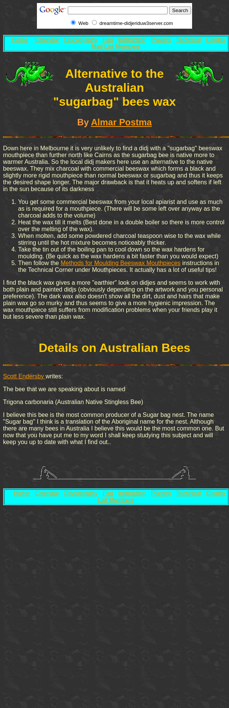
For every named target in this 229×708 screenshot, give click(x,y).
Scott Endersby (24, 376)
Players (161, 40)
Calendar (47, 40)
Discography (81, 40)
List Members (116, 500)
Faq (108, 40)
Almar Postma (121, 122)
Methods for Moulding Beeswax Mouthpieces (120, 263)
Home (20, 40)
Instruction (132, 40)
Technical (188, 40)
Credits (215, 40)
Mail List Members (116, 46)
